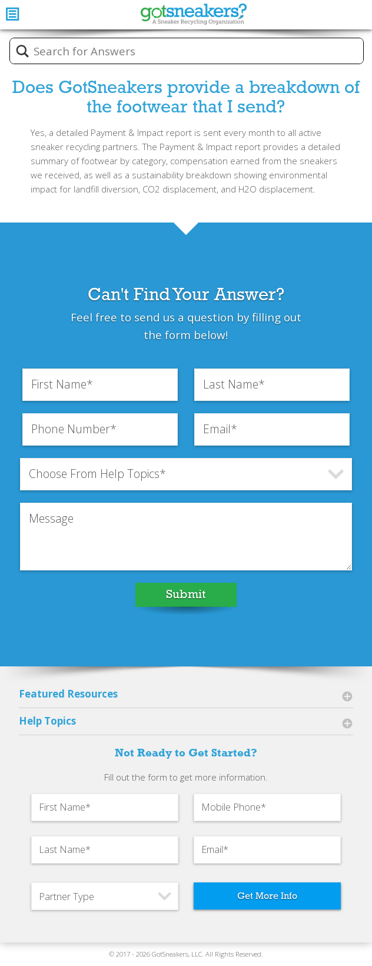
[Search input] (195, 51)
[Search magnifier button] (22, 51)
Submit (185, 594)
